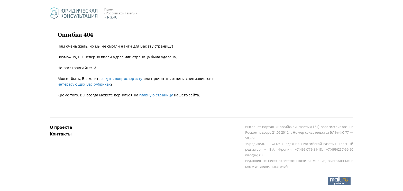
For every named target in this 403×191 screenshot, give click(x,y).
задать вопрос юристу (122, 78)
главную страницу (156, 95)
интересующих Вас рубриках (84, 84)
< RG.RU (110, 17)
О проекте (61, 127)
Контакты (61, 134)
